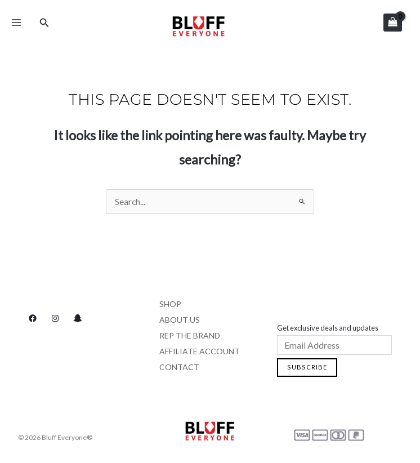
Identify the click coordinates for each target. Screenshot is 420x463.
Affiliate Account (199, 351)
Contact (179, 367)
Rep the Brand (189, 335)
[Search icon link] (44, 23)
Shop (170, 304)
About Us (179, 319)
